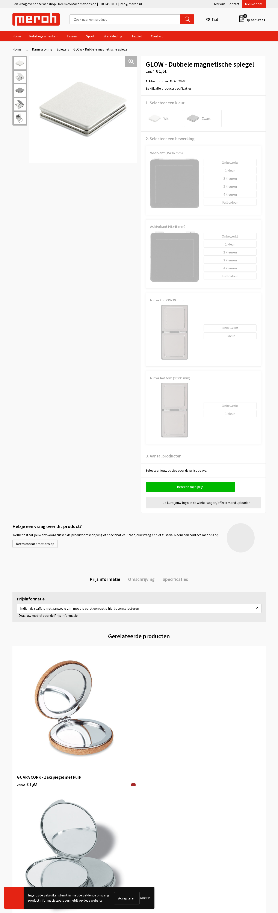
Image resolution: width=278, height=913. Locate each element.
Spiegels (63, 49)
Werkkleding (113, 36)
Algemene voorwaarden (224, 791)
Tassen (72, 36)
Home (16, 36)
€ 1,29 (154, 720)
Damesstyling (42, 49)
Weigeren (145, 898)
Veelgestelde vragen (96, 804)
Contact (234, 4)
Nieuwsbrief (254, 4)
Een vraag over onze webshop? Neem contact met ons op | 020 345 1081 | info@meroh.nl (77, 4)
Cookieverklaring (219, 804)
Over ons (219, 4)
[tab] (106, 579)
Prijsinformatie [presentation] (106, 580)
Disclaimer (215, 817)
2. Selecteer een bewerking (170, 138)
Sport (90, 36)
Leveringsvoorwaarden (223, 797)
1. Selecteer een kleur (165, 102)
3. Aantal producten (163, 456)
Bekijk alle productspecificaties (170, 88)
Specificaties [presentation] (173, 580)
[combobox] (125, 19)
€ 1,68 (27, 727)
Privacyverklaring (220, 810)
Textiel (136, 36)
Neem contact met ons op (35, 544)
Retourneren (153, 797)
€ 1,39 (90, 720)
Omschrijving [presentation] (141, 580)
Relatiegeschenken (43, 36)
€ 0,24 (217, 720)
